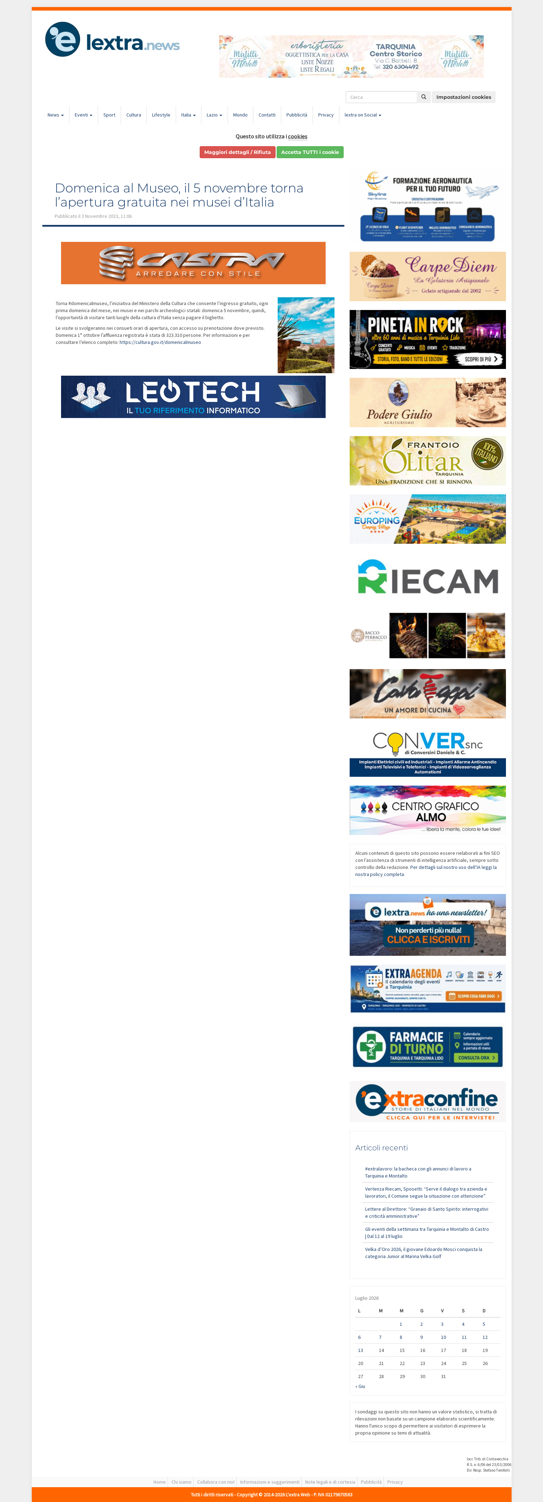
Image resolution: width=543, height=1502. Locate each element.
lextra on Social (363, 115)
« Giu (360, 1386)
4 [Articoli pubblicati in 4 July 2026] (463, 1324)
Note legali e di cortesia (330, 1482)
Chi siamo (181, 1482)
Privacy (326, 115)
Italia (188, 115)
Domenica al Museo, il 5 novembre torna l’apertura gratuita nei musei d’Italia (179, 195)
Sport (109, 115)
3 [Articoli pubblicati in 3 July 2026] (442, 1324)
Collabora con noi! (216, 1482)
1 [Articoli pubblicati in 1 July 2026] (401, 1324)
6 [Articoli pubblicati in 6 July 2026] (359, 1337)
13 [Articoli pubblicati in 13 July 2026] (360, 1350)
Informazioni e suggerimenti (270, 1482)
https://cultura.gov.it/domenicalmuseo (160, 342)
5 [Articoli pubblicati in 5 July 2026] (484, 1324)
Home (159, 1482)
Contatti (267, 115)
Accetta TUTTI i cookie (310, 152)
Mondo (240, 115)
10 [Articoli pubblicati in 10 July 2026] (443, 1337)
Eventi (83, 115)
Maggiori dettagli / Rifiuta (237, 152)
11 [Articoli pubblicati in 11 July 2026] (464, 1337)
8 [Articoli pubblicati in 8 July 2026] (401, 1337)
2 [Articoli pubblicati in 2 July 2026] (421, 1324)
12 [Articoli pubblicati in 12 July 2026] (485, 1337)
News (56, 115)
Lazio (214, 115)
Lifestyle (161, 115)
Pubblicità (296, 115)
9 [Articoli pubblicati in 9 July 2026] (421, 1337)
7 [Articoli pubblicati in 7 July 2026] (380, 1337)
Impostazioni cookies (463, 97)
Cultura (133, 115)
